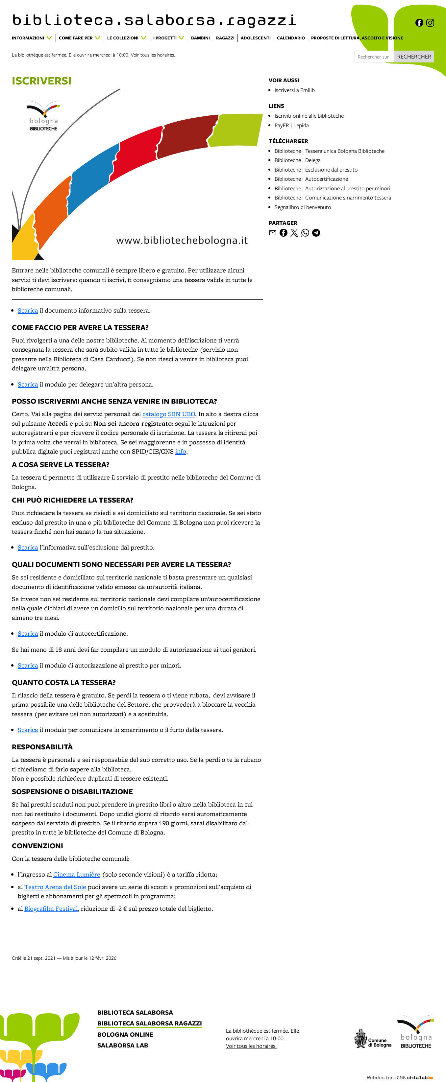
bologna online (125, 1035)
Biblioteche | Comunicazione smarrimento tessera (333, 197)
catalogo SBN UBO (168, 414)
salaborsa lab (122, 1045)
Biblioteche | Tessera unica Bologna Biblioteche (329, 150)
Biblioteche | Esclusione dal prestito (316, 169)
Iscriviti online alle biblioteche (309, 115)
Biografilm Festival (51, 908)
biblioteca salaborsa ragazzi (149, 1023)
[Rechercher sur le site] (374, 56)
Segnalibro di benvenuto (303, 207)
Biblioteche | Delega (298, 160)
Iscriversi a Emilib (295, 90)
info (180, 451)
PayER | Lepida (292, 125)
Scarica (28, 310)
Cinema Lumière (76, 874)
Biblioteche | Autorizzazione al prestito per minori (332, 188)
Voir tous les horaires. (153, 54)
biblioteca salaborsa (135, 1013)
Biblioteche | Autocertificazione (311, 178)
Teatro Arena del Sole (55, 886)
